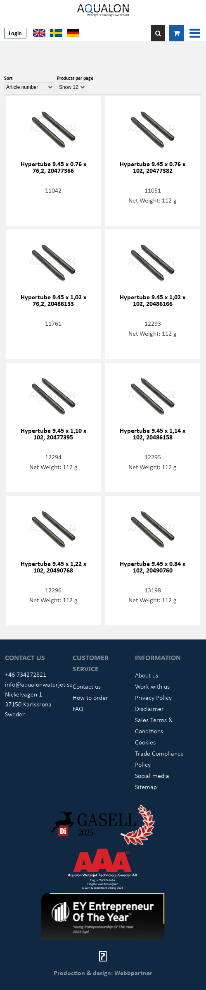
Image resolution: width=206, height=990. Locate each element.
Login (15, 33)
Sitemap (146, 786)
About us (146, 675)
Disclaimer (149, 708)
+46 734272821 (25, 674)
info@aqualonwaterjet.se (39, 684)
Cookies (145, 742)
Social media (152, 775)
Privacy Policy (153, 697)
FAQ (78, 708)
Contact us (87, 686)
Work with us (152, 686)
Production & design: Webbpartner (103, 972)
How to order (90, 697)
